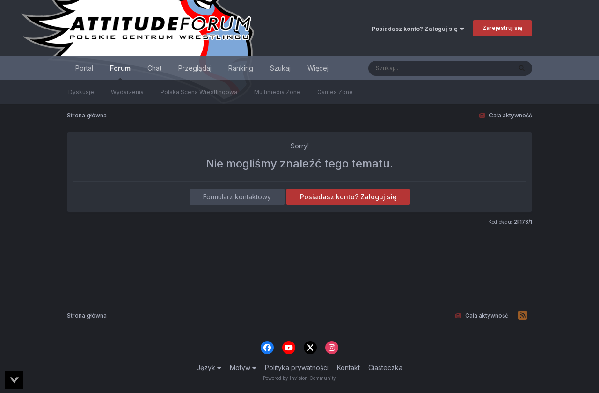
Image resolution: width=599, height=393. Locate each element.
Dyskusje (81, 91)
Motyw (243, 367)
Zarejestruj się (502, 27)
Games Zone (335, 91)
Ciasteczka (385, 367)
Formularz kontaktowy (237, 197)
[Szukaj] (417, 68)
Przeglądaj (195, 68)
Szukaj (280, 68)
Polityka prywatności (297, 367)
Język (209, 367)
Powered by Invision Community (299, 378)
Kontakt (348, 367)
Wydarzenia (127, 91)
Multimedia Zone (277, 91)
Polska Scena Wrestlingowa (199, 91)
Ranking (240, 68)
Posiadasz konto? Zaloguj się (418, 28)
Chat (154, 68)
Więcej (318, 68)
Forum (120, 72)
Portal (84, 68)
